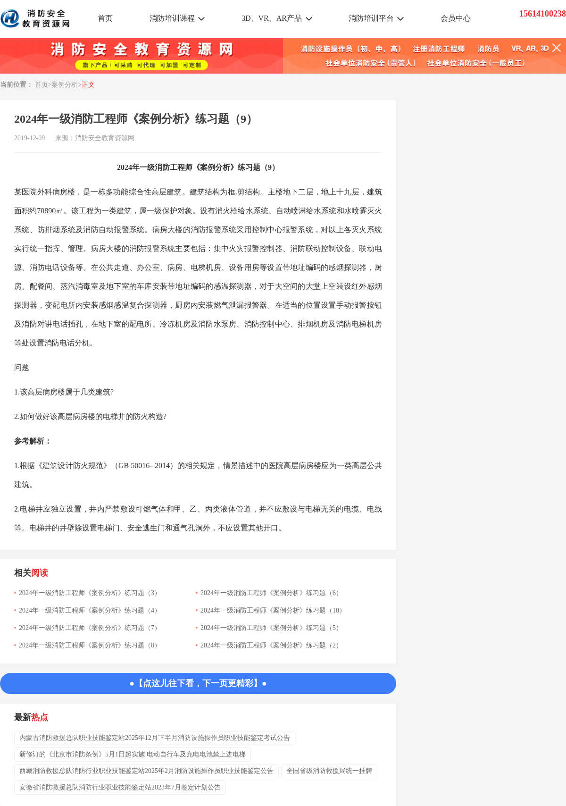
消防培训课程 (172, 18)
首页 (105, 18)
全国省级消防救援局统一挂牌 (329, 770)
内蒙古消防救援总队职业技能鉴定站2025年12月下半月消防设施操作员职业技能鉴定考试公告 (154, 737)
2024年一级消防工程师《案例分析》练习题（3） (90, 592)
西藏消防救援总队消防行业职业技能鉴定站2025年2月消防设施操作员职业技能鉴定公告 (146, 770)
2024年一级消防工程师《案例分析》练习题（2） (271, 645)
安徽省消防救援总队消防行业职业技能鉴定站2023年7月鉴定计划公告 (120, 787)
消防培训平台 (371, 18)
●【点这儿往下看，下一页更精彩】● (198, 683)
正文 (88, 84)
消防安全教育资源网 (104, 138)
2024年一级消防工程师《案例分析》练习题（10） (273, 610)
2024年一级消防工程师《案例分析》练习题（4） (90, 610)
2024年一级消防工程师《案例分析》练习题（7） (90, 627)
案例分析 (64, 84)
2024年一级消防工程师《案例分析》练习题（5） (271, 627)
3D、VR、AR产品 (271, 18)
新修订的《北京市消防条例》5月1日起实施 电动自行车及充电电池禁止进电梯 (132, 754)
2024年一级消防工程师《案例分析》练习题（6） (271, 592)
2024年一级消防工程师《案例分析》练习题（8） (90, 645)
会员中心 (456, 18)
